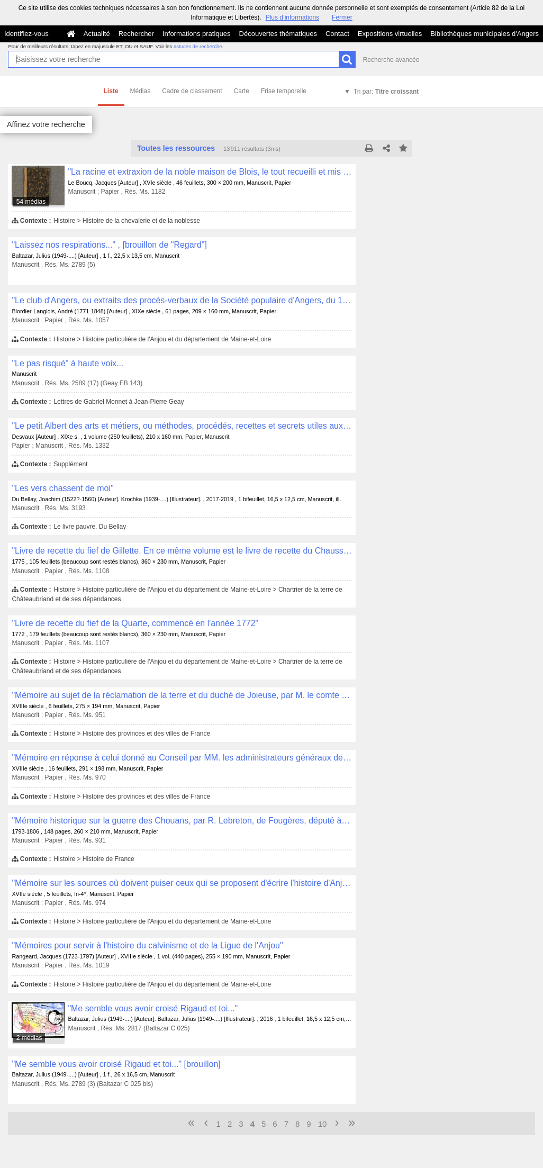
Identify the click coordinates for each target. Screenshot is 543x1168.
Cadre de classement (192, 91)
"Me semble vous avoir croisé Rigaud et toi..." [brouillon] (116, 1064)
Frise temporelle (283, 91)
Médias (140, 91)
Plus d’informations (292, 17)
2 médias (29, 1038)
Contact (337, 34)
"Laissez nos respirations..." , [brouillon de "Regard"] (109, 244)
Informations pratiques (196, 34)
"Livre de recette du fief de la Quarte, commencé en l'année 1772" (135, 623)
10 (322, 1123)
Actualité (97, 34)
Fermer (342, 17)
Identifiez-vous (26, 34)
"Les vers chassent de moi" (62, 488)
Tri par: (386, 91)
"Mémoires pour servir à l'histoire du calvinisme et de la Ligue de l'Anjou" (147, 945)
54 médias (31, 201)
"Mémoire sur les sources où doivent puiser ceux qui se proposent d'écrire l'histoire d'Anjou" (182, 883)
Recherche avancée (391, 60)
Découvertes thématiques (278, 34)
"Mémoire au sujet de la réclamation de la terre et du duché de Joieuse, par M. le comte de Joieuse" (182, 695)
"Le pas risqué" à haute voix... (67, 363)
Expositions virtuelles (390, 34)
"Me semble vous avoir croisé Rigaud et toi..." (153, 1008)
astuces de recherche (198, 46)
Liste (111, 91)
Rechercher (136, 34)
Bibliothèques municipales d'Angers (484, 34)
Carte (241, 91)
